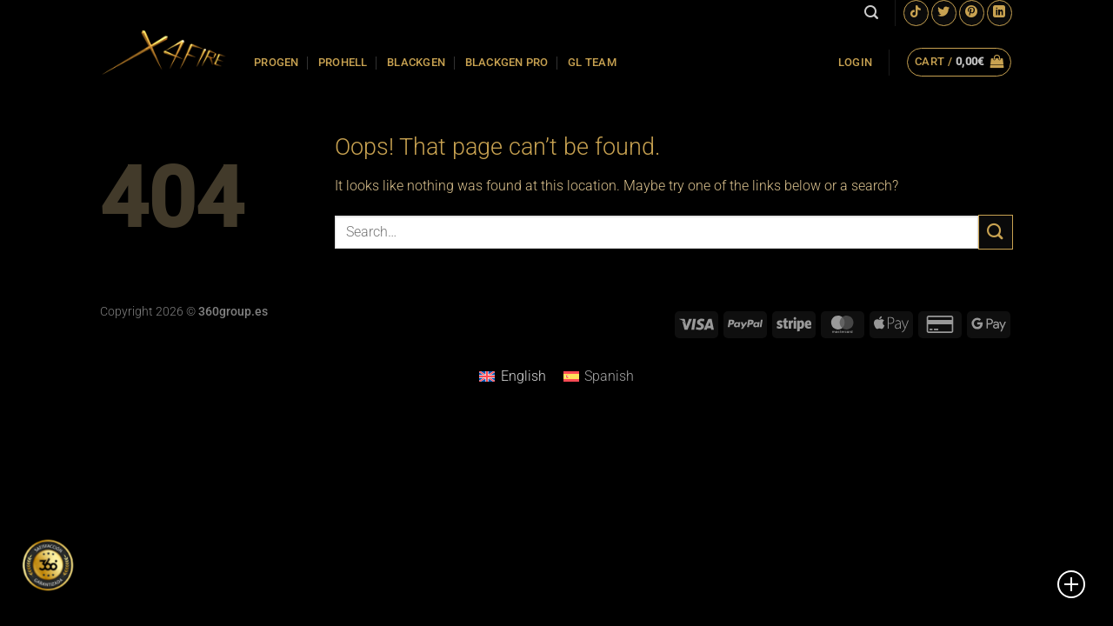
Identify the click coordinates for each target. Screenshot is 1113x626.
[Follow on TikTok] (916, 12)
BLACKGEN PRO (507, 62)
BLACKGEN (416, 62)
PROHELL (343, 62)
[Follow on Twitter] (943, 12)
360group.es (233, 311)
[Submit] (995, 232)
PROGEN (276, 62)
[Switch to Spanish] (599, 376)
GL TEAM (592, 62)
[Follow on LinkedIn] (999, 12)
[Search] (871, 12)
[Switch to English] (512, 376)
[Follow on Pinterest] (971, 12)
